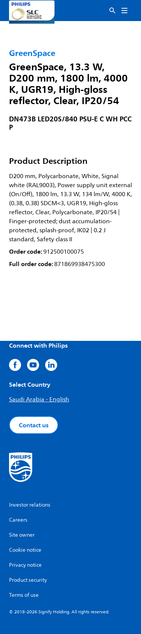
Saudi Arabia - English (39, 399)
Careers (18, 520)
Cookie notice (25, 550)
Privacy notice (25, 565)
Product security (28, 580)
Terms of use (24, 595)
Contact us (34, 425)
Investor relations (29, 505)
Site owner (22, 535)
